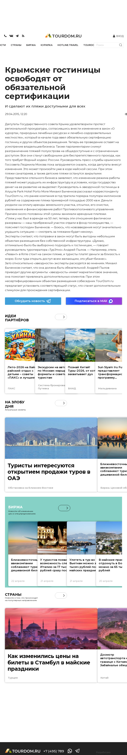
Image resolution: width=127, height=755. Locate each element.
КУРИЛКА (47, 45)
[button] (64, 317)
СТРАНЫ (16, 45)
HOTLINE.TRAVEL (68, 45)
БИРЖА (31, 45)
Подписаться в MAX (94, 301)
